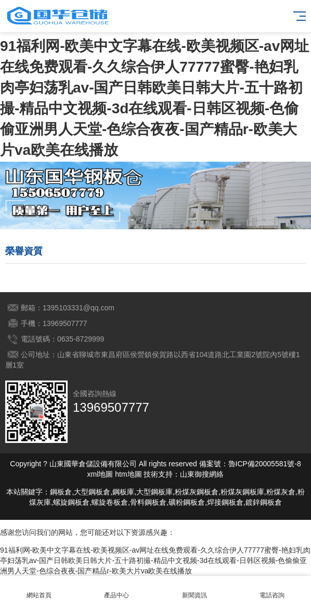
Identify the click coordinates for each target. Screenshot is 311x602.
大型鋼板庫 (154, 492)
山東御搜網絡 (202, 474)
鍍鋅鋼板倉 (263, 502)
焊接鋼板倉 (225, 502)
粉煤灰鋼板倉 (196, 492)
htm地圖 (128, 474)
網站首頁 (39, 589)
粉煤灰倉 (280, 492)
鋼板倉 (61, 492)
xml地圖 (100, 474)
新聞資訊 (195, 589)
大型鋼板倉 (92, 492)
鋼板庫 (123, 492)
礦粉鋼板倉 (187, 502)
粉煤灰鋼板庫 (242, 492)
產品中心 (117, 589)
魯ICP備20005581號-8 (264, 464)
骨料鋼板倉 (148, 502)
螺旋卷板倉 (110, 502)
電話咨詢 (273, 589)
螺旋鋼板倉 (71, 502)
